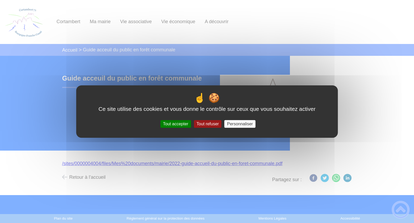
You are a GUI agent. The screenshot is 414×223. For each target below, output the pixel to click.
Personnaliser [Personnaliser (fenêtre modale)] (240, 124)
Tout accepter (175, 124)
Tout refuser (207, 124)
